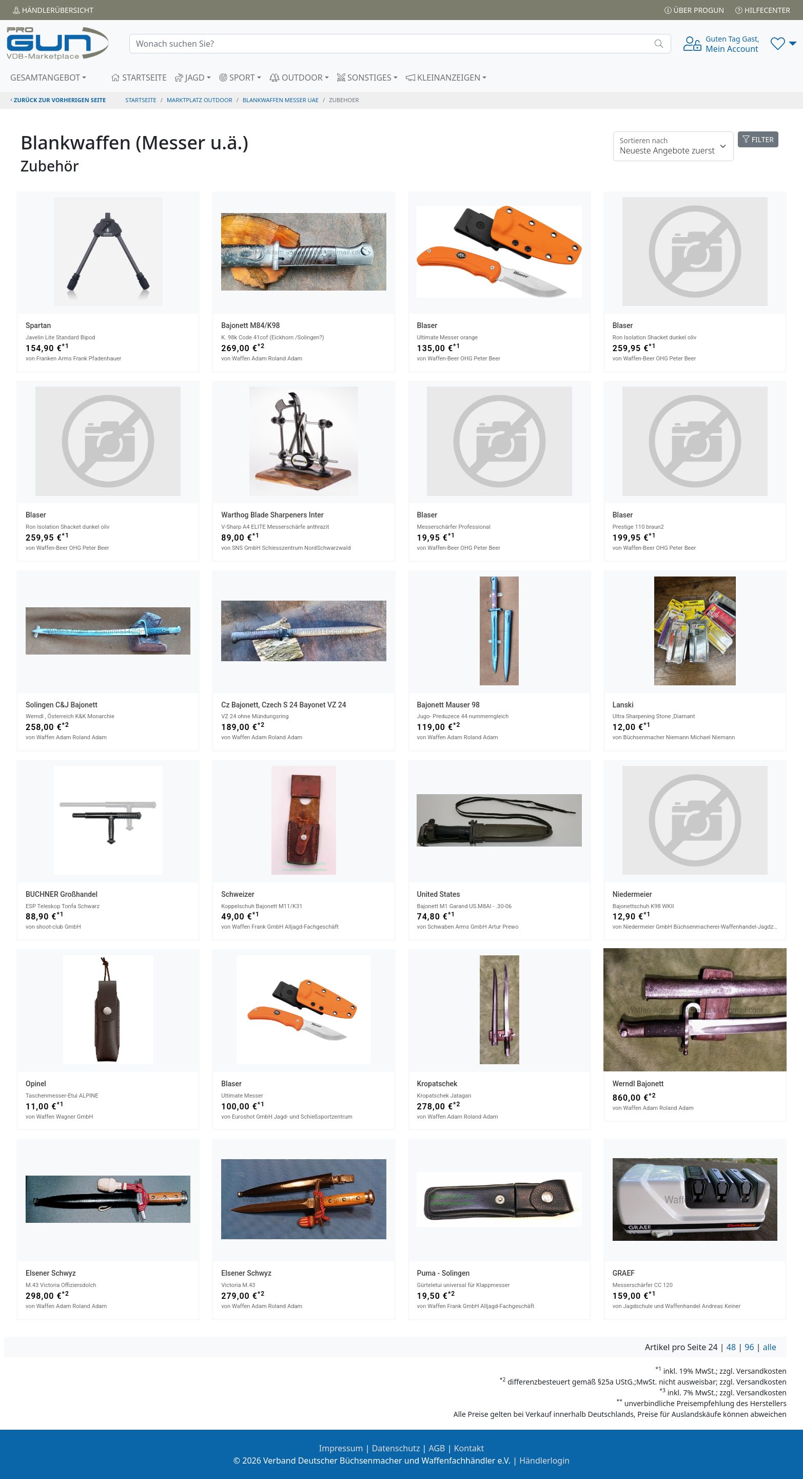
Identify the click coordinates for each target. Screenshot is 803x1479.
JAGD (190, 77)
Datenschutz (396, 1448)
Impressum (341, 1448)
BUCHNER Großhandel (61, 894)
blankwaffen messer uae (281, 100)
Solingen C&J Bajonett (61, 705)
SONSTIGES (364, 77)
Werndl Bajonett (638, 1084)
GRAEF (624, 1273)
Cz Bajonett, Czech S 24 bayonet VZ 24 (283, 705)
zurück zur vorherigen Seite (58, 100)
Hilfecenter (762, 10)
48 (731, 1347)
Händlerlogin (544, 1460)
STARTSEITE (139, 77)
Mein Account (732, 44)
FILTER (758, 139)
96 (749, 1347)
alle (769, 1347)
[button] (784, 43)
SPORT (237, 77)
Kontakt (469, 1448)
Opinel (36, 1084)
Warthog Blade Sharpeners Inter (272, 515)
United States (438, 894)
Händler (53, 10)
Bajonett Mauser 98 (448, 705)
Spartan (38, 325)
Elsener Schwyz (51, 1273)
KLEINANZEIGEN (443, 77)
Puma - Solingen (443, 1273)
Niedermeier (632, 894)
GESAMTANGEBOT (45, 77)
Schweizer (237, 894)
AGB (437, 1448)
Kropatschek (437, 1084)
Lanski (623, 705)
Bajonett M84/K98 (250, 325)
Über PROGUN (694, 10)
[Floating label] (673, 146)
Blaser (427, 325)
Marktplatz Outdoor (199, 100)
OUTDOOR (296, 77)
